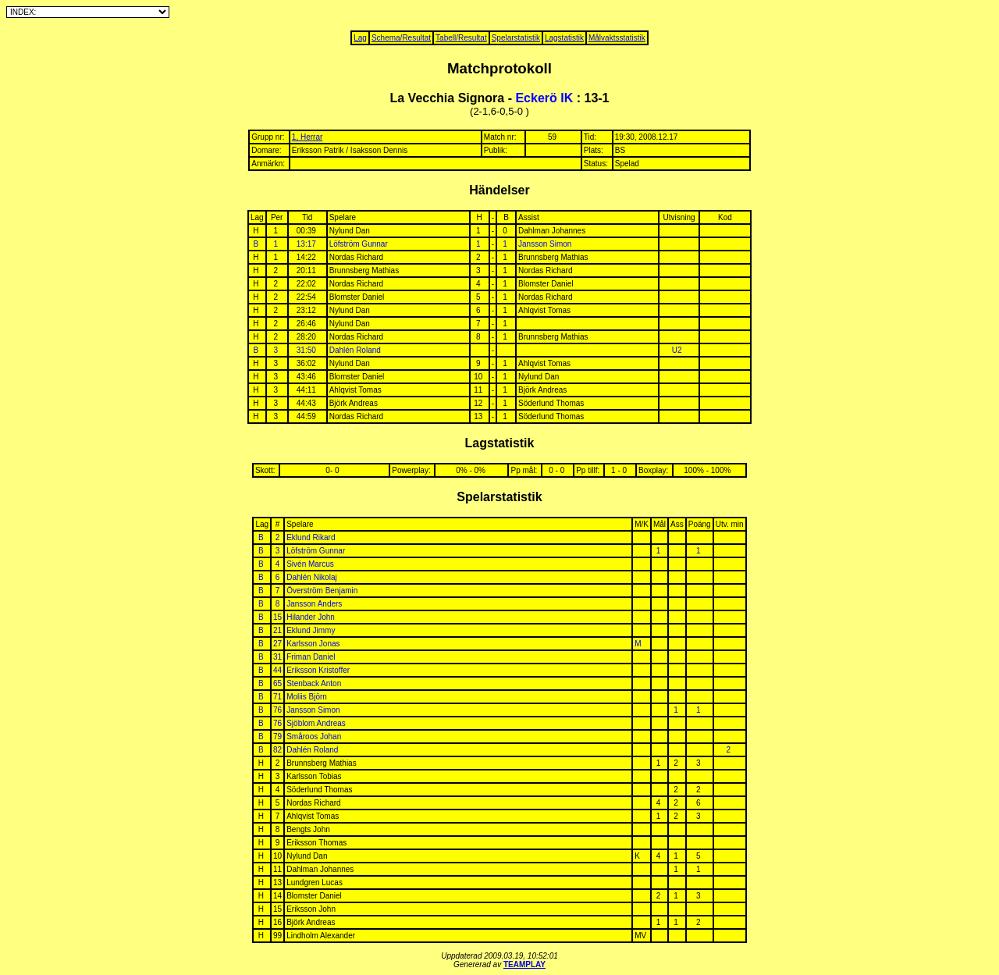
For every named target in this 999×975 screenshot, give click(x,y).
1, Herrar (307, 137)
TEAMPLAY (524, 964)
